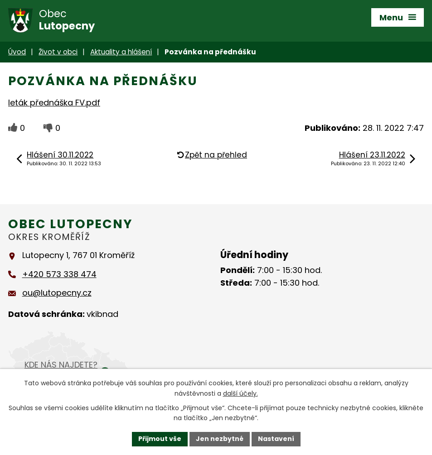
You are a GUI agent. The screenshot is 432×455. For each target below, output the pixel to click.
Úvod (17, 52)
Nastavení (276, 438)
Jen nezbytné (219, 438)
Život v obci (58, 52)
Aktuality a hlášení (121, 52)
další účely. (240, 393)
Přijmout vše (159, 438)
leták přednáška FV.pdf (54, 102)
